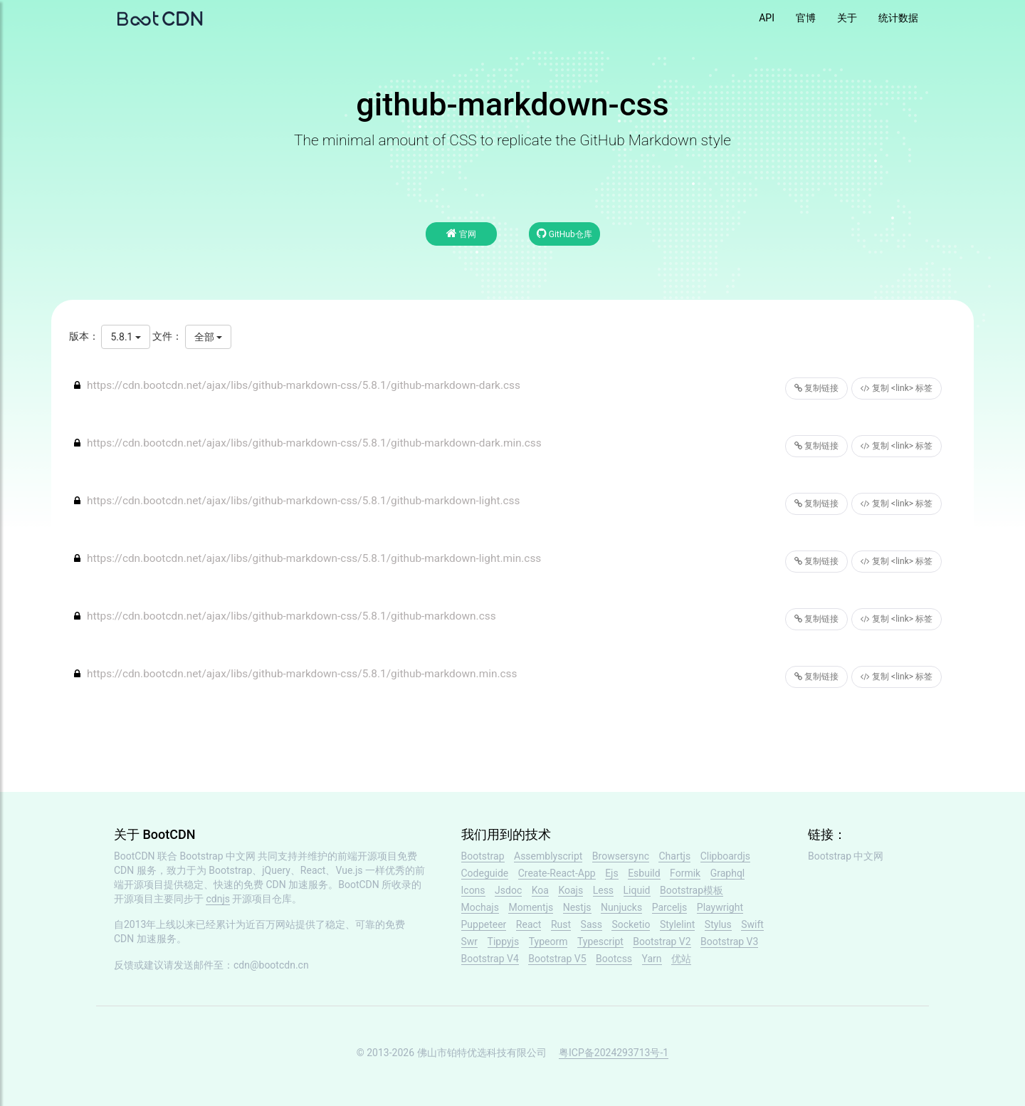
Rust (561, 924)
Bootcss (614, 958)
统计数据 (898, 18)
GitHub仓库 (564, 233)
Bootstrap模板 (691, 890)
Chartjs (674, 856)
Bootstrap (483, 856)
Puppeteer (484, 924)
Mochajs (480, 907)
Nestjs (577, 907)
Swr (469, 941)
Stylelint (677, 924)
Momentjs (530, 907)
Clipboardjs (725, 856)
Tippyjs (504, 941)
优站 (681, 958)
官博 (806, 18)
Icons (473, 890)
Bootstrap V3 (729, 941)
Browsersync (620, 856)
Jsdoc (508, 890)
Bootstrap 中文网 (218, 856)
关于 (847, 18)
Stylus (718, 924)
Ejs (612, 873)
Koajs (570, 890)
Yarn (652, 958)
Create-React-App (557, 873)
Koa (540, 890)
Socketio (630, 924)
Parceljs (670, 907)
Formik (685, 873)
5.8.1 (125, 337)
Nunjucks (621, 907)
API (766, 18)
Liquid (637, 890)
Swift (752, 924)
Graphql (727, 873)
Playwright (720, 907)
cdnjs (218, 898)
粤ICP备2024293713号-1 (613, 1052)
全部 (208, 337)
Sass (591, 924)
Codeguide (485, 873)
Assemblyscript (548, 856)
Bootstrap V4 (490, 958)
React (529, 924)
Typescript (600, 941)
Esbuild (644, 873)
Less (603, 890)
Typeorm (548, 941)
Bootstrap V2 (661, 941)
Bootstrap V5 (557, 958)
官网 (461, 233)
